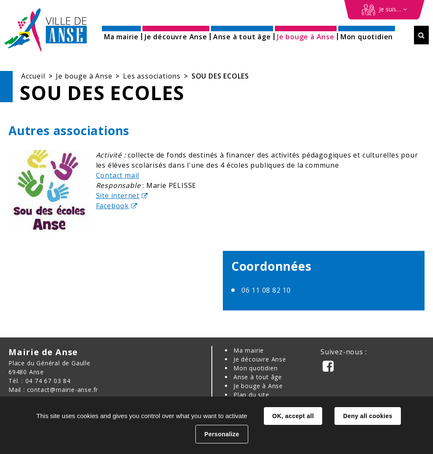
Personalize (221, 434)
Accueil (33, 76)
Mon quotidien (255, 368)
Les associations (152, 76)
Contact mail (118, 175)
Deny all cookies (367, 416)
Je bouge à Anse (84, 76)
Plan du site (251, 395)
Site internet (118, 195)
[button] (121, 34)
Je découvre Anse (259, 359)
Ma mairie (248, 350)
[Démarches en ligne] (384, 9)
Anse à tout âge (257, 377)
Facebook (112, 205)
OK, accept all (293, 416)
